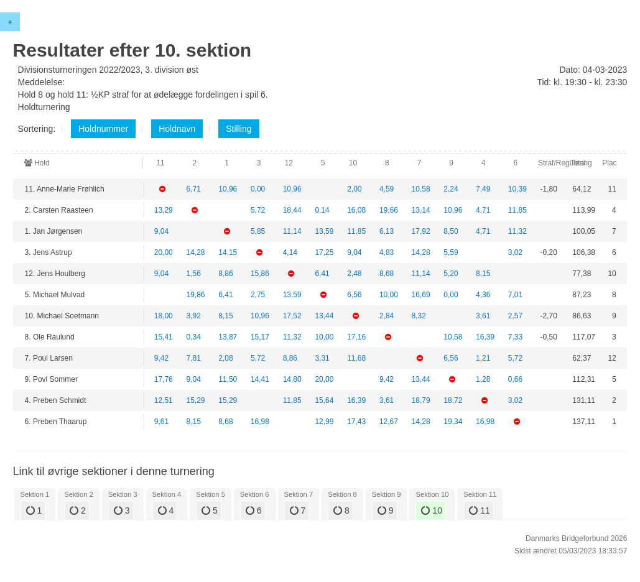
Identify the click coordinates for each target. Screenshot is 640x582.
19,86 (195, 294)
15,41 (163, 337)
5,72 (258, 210)
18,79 (421, 400)
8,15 (483, 273)
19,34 (452, 421)
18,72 (452, 400)
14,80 (292, 379)
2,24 (450, 189)
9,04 (161, 231)
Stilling (238, 129)
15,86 (260, 273)
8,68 (386, 273)
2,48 (354, 273)
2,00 (354, 189)
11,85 (517, 210)
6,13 (386, 231)
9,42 (161, 358)
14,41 (260, 379)
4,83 (386, 252)
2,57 (515, 316)
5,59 (450, 252)
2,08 (225, 358)
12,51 (163, 400)
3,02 (515, 252)
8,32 (419, 316)
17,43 (356, 421)
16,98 (260, 421)
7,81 (193, 358)
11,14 (292, 231)
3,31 (322, 358)
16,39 (485, 337)
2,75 (258, 294)
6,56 (354, 294)
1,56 (193, 273)
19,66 (388, 210)
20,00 (163, 252)
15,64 (324, 400)
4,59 (386, 189)
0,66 (515, 379)
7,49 (483, 189)
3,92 (193, 316)
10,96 (227, 189)
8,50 (450, 231)
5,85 (258, 231)
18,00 (163, 316)
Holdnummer (103, 129)
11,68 (356, 358)
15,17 (260, 337)
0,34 (193, 337)
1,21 (483, 358)
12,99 (324, 421)
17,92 (421, 231)
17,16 (356, 337)
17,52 (292, 316)
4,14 (290, 252)
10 (431, 510)
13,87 (227, 337)
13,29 (163, 210)
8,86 (225, 273)
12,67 (388, 421)
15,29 (195, 400)
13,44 (324, 316)
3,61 (483, 316)
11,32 (517, 231)
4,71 (483, 210)
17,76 (163, 379)
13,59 (324, 231)
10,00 (388, 294)
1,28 (483, 379)
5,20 (450, 273)
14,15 (227, 252)
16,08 (356, 210)
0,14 (322, 210)
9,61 (161, 421)
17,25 (324, 252)
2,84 (386, 316)
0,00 (258, 189)
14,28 (195, 252)
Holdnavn (177, 129)
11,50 (227, 379)
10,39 (517, 189)
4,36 (483, 294)
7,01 (515, 294)
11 (479, 510)
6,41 (322, 273)
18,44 (292, 210)
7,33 (515, 337)
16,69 (421, 294)
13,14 (421, 210)
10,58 (421, 189)
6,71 (193, 189)
